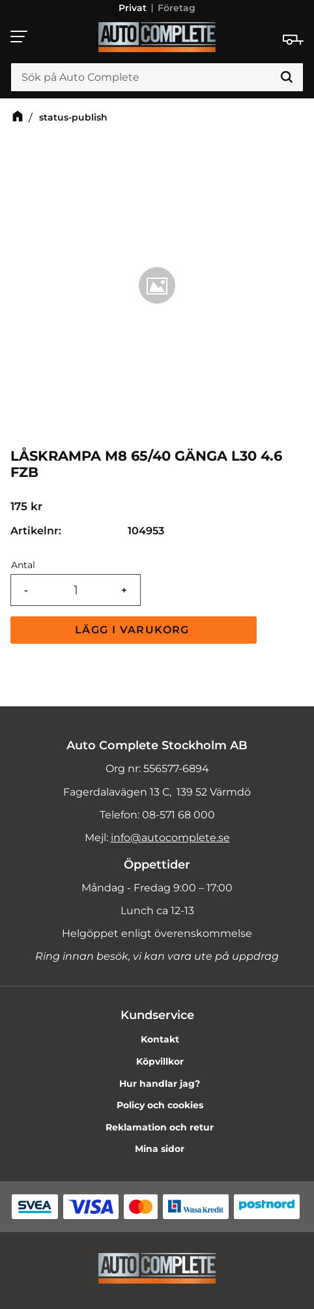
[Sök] (286, 77)
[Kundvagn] (293, 40)
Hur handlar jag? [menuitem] (159, 1083)
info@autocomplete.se (170, 837)
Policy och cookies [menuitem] (160, 1105)
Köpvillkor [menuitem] (160, 1061)
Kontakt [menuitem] (160, 1039)
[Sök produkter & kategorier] (157, 77)
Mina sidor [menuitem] (159, 1149)
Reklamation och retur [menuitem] (160, 1127)
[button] (19, 36)
